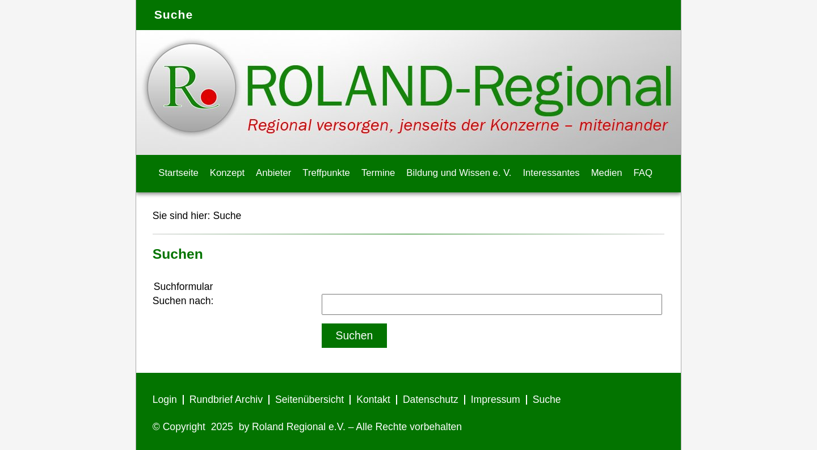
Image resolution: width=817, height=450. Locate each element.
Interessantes (551, 172)
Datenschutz (430, 399)
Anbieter (273, 172)
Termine (378, 172)
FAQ (643, 172)
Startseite (178, 172)
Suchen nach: (183, 300)
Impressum (495, 399)
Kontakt (373, 399)
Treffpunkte (326, 172)
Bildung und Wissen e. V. (458, 172)
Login (165, 399)
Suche (227, 215)
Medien (606, 172)
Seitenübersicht (309, 399)
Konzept (227, 172)
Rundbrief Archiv (226, 399)
